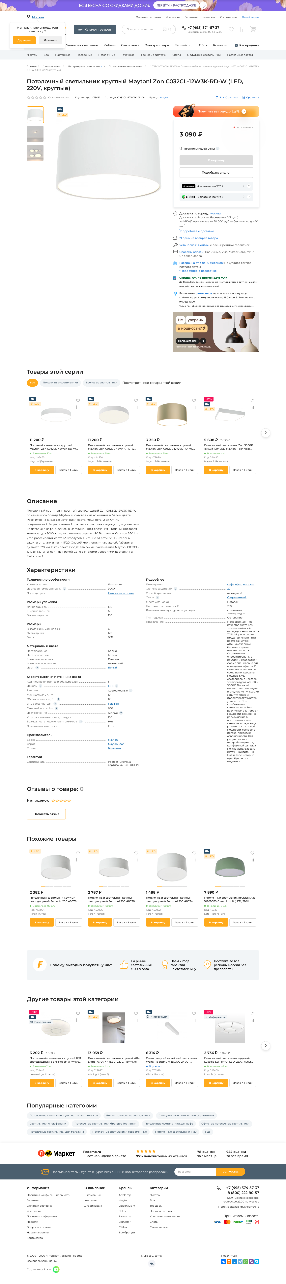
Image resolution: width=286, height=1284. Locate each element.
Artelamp (125, 1195)
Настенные (62, 54)
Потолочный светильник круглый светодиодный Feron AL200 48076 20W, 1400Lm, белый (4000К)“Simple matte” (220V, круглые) (55, 899)
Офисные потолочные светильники (225, 1123)
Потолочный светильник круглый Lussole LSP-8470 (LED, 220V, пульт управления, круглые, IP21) (227, 1059)
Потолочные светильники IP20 (176, 1131)
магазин (248, 584)
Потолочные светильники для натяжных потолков (64, 1115)
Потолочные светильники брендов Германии (105, 1123)
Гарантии (191, 17)
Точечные (127, 54)
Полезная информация (42, 1216)
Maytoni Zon (116, 743)
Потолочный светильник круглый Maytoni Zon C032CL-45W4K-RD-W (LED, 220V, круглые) (111, 447)
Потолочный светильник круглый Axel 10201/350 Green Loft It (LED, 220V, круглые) (230, 899)
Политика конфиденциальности (48, 1195)
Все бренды (127, 1232)
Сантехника (130, 45)
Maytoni (124, 1200)
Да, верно (24, 40)
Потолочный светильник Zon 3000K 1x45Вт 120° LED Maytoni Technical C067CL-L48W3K (228, 447)
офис (238, 584)
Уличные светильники (165, 1216)
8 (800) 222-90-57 (243, 1193)
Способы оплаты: (192, 252)
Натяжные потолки (121, 593)
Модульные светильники (204, 54)
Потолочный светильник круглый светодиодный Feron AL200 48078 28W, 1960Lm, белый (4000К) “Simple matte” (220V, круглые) (113, 899)
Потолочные (106, 54)
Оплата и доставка (148, 17)
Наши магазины (38, 1232)
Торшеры (156, 1205)
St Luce (123, 1211)
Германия (114, 748)
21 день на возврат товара (198, 238)
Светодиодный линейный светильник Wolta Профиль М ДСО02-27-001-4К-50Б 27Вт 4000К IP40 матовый (172, 1059)
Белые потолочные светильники (128, 1115)
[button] (265, 432)
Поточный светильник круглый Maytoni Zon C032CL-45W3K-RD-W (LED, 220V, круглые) (53, 447)
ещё (208, 1131)
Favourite (125, 1216)
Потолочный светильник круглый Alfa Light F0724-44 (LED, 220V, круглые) (114, 1059)
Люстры (32, 54)
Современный (236, 597)
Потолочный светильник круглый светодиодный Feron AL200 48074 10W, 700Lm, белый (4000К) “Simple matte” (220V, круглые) (170, 899)
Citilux (123, 1227)
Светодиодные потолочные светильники (186, 1115)
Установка (173, 17)
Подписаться (230, 1171)
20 (228, 588)
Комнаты (220, 45)
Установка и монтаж (194, 245)
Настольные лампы (240, 54)
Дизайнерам (250, 17)
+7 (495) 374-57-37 (203, 28)
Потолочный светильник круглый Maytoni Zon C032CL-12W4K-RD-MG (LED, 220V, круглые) (169, 447)
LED (111, 686)
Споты (176, 54)
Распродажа (249, 45)
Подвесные (84, 54)
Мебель (109, 45)
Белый (112, 667)
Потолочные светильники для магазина (57, 1131)
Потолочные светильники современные (119, 1131)
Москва (215, 213)
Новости (32, 1221)
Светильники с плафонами (48, 1123)
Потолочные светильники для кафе (169, 1123)
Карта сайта (35, 1237)
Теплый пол (184, 45)
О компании (228, 17)
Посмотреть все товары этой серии (151, 383)
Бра (46, 54)
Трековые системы (153, 54)
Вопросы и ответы (39, 1227)
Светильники (159, 1227)
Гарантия (33, 1200)
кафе (230, 584)
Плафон (113, 703)
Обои (203, 45)
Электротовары (157, 45)
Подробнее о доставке (196, 231)
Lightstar (124, 1221)
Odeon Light (127, 1205)
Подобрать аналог (216, 172)
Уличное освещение (82, 45)
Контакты (209, 17)
